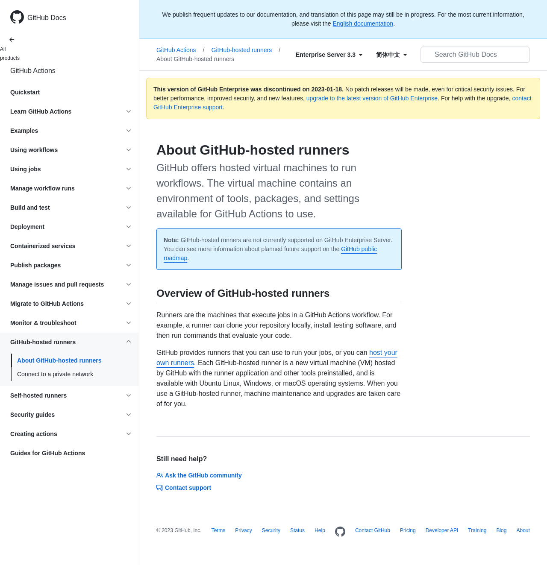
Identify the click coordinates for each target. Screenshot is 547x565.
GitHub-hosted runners (246, 50)
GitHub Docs (46, 17)
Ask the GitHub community (199, 475)
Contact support (183, 487)
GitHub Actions (33, 70)
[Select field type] (329, 54)
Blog (501, 530)
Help (320, 530)
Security (271, 530)
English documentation (362, 23)
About (522, 530)
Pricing (408, 530)
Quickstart (25, 92)
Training (477, 530)
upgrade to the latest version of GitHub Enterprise (372, 98)
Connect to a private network (55, 374)
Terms (219, 530)
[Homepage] (340, 532)
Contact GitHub (372, 530)
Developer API (442, 530)
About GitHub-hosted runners (59, 360)
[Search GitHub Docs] (475, 55)
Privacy (243, 530)
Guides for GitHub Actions (47, 453)
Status (297, 530)
